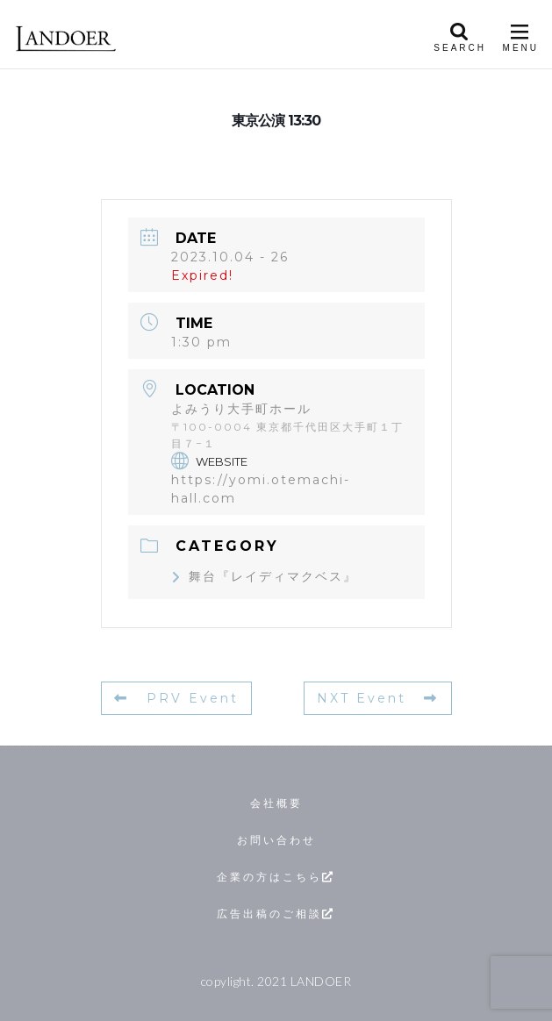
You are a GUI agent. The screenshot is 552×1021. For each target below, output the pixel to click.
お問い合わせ (276, 839)
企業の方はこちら (276, 876)
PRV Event (176, 698)
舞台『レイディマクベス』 (264, 576)
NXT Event (378, 698)
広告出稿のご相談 (276, 913)
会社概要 (276, 803)
